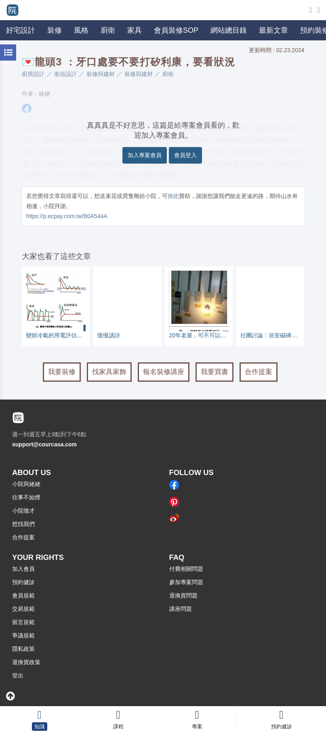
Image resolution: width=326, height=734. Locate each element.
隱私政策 (23, 649)
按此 (173, 196)
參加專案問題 (186, 582)
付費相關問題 (186, 569)
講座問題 (180, 609)
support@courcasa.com (44, 444)
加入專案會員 (145, 155)
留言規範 (23, 622)
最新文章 (273, 30)
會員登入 (185, 155)
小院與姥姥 (26, 484)
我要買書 (214, 372)
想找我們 (23, 524)
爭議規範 (23, 635)
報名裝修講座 (163, 372)
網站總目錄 (228, 30)
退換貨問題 (183, 595)
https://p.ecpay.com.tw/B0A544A (66, 216)
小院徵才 (23, 510)
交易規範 (23, 609)
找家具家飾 (109, 372)
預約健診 (23, 582)
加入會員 (23, 569)
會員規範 (23, 595)
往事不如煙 (26, 497)
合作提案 (258, 372)
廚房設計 (33, 74)
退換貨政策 (26, 662)
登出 (17, 675)
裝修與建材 (100, 74)
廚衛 (168, 74)
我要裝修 (62, 372)
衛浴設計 (65, 74)
